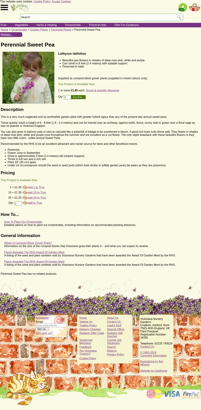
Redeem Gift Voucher (115, 335)
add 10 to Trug (37, 192)
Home (4, 29)
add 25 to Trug (37, 197)
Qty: (61, 96)
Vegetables (21, 25)
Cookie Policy (42, 1)
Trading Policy (88, 325)
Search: (26, 17)
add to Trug (35, 202)
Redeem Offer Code (91, 333)
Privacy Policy (115, 354)
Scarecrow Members (86, 342)
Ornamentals (73, 25)
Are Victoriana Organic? (88, 352)
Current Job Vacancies (114, 342)
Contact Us (114, 321)
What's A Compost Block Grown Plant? (28, 243)
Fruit (3, 25)
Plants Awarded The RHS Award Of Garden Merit (34, 252)
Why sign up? (44, 333)
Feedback (85, 346)
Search (111, 346)
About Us (112, 317)
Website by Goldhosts (153, 370)
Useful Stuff (114, 325)
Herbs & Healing (46, 25)
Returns (112, 350)
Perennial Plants (61, 29)
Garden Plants (39, 29)
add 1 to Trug (36, 187)
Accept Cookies (61, 1)
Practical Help (97, 25)
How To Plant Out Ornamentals (23, 221)
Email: (39, 321)
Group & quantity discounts (102, 90)
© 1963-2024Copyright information (153, 354)
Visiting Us (85, 321)
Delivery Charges (90, 329)
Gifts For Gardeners (127, 25)
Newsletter (42, 317)
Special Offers (115, 329)
